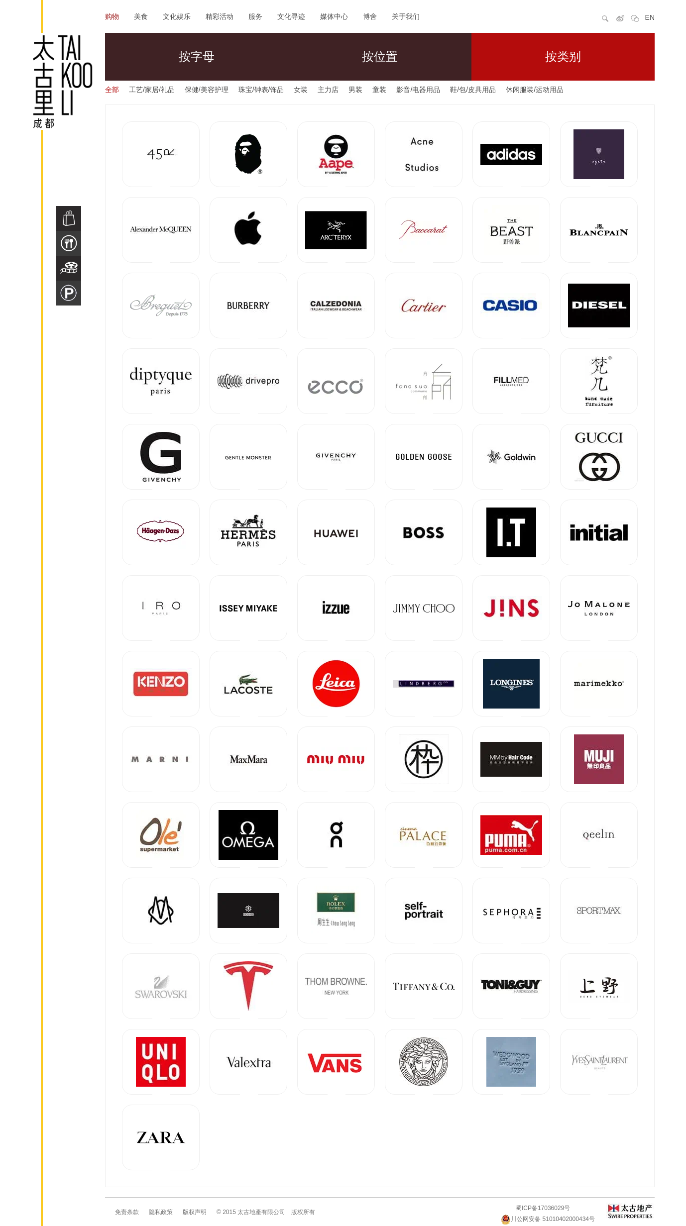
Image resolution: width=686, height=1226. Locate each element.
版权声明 (195, 1212)
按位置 (380, 56)
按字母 (197, 56)
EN (650, 17)
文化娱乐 (177, 16)
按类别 (563, 56)
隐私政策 (161, 1212)
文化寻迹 (291, 16)
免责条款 (127, 1212)
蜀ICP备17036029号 (543, 1208)
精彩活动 (219, 16)
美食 (141, 16)
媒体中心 (334, 16)
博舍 (370, 16)
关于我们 (406, 16)
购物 (112, 16)
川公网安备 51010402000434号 (548, 1219)
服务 (255, 16)
